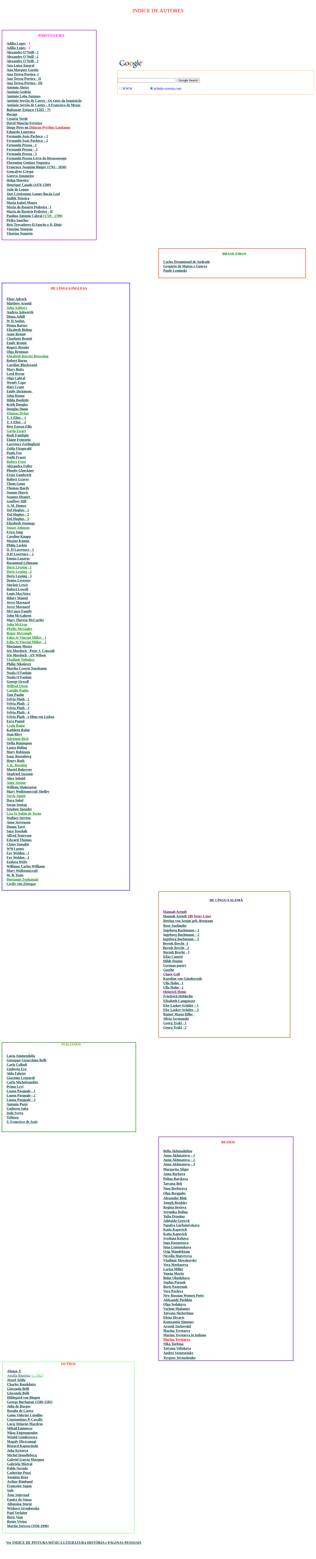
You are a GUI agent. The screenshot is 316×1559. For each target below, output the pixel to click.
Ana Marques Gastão (23, 70)
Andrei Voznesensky (178, 1353)
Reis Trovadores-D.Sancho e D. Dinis (34, 224)
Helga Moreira (18, 180)
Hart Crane (15, 387)
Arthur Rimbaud (20, 1481)
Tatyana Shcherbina (178, 1313)
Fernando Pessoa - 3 (22, 154)
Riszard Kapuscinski (22, 1446)
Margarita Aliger (176, 1169)
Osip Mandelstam (176, 1251)
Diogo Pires (16, 127)
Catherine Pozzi (19, 1473)
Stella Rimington (19, 743)
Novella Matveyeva (177, 1256)
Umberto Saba (17, 1108)
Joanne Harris (17, 492)
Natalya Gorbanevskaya (181, 1225)
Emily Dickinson (20, 391)
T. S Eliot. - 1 (16, 418)
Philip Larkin (17, 545)
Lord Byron (15, 374)
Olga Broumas (17, 352)
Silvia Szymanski (176, 1018)
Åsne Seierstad (18, 1495)
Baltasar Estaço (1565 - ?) (28, 109)
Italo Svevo (15, 1113)
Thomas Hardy (18, 488)
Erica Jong (15, 532)
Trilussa (13, 1117)
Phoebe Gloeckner (20, 470)
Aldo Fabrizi (16, 1073)
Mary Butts (15, 369)
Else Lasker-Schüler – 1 (181, 1005)
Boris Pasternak (175, 1287)
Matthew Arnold (19, 303)
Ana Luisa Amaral (20, 65)
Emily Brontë (17, 343)
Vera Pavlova (173, 1291)
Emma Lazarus (18, 558)
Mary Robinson (18, 752)
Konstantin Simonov (178, 1322)
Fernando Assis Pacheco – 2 (27, 140)
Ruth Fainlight (18, 435)
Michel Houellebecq (22, 1455)
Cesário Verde (17, 118)
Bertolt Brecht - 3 (176, 952)
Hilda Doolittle (18, 400)
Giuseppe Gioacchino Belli (26, 1060)
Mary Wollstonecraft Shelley (28, 791)
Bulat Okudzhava (176, 1278)
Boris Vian (15, 1517)
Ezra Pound (15, 721)
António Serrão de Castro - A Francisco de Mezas (44, 105)
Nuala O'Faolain (19, 673)
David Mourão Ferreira (24, 123)
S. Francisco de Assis (22, 1122)
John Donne (16, 396)
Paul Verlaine (17, 1513)
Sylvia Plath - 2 (18, 703)
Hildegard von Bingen (23, 1397)
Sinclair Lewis (17, 585)
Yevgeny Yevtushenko (179, 1358)
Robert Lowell (17, 589)
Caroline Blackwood (22, 365)
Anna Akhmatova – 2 (179, 1160)
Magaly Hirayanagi (21, 1441)
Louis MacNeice (19, 593)
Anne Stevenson (19, 822)
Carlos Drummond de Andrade (186, 262)
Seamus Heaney (19, 497)
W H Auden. (16, 321)
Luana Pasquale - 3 (21, 1100)
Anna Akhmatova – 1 (179, 1155)
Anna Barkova (174, 1174)
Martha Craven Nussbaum (27, 668)
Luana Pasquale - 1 (21, 1091)
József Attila (16, 1380)
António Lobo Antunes (24, 96)
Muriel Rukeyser (19, 769)
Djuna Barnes (17, 325)
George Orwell (18, 681)
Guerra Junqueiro (20, 176)
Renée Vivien (17, 1521)
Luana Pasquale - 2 (21, 1095)
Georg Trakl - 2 (175, 1027)
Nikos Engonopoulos (22, 1433)
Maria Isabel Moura (22, 202)
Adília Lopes (16, 43)
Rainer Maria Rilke (178, 1014)
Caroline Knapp (19, 536)
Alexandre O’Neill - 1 (23, 52)
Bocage (12, 114)
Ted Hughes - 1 (18, 510)
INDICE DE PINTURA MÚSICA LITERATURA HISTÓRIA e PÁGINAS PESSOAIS (76, 1542)
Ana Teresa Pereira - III (24, 83)
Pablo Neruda (17, 1468)
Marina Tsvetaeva (176, 1331)
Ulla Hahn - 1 (173, 983)
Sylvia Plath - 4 (19, 712)
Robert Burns (17, 360)
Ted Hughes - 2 (18, 514)
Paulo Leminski (175, 270)
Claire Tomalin (18, 844)
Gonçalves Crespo (20, 171)
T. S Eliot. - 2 (16, 422)
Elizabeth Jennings (21, 523)
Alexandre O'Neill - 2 (22, 56)
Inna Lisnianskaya (177, 1247)
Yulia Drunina (174, 1216)
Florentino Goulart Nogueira (28, 162)
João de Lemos (18, 189)
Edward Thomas (19, 840)
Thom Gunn (16, 484)
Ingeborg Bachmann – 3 (181, 939)
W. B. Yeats (15, 875)
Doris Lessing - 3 (19, 576)
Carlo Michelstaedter (22, 1082)
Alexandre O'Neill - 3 (22, 61)
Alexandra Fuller (19, 466)
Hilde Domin (173, 961)
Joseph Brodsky (175, 1203)
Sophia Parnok (174, 1282)
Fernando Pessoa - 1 (22, 145)
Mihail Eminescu (19, 1428)
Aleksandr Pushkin (177, 1300)
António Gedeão (19, 92)
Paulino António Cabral (25, 216)
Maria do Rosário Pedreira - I (29, 207)
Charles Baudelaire (21, 1384)
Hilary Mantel (17, 598)
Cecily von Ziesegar (21, 884)
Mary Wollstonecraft (22, 871)
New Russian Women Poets (183, 1295)
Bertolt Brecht (174, 943)
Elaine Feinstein (19, 440)
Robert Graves (18, 479)
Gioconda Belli (18, 1389)
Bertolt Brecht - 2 (176, 948)
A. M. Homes (16, 505)
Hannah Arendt (175, 916)
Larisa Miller (173, 1269)
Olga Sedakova (174, 1304)
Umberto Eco (17, 1069)
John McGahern (19, 615)
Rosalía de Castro (20, 1411)
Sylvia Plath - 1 (18, 699)
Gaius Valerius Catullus (25, 1415)
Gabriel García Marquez (25, 1459)
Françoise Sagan (19, 1486)
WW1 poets (15, 849)
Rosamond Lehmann (22, 563)
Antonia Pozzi (17, 1104)
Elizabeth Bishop (19, 330)
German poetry (174, 965)
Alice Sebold (16, 778)
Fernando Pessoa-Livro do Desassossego (36, 158)
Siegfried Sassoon (20, 774)
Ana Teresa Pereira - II (24, 78)
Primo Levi (15, 1086)
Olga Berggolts (174, 1193)
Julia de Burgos (19, 1406)
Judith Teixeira (18, 198)
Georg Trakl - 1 (175, 1023)
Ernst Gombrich (19, 475)
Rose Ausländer (175, 925)
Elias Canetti (173, 956)
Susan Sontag (17, 805)
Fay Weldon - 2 (18, 857)
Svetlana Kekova (176, 1238)
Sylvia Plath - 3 (18, 708)
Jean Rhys (14, 734)
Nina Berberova (175, 1188)
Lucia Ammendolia (21, 1056)
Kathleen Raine (18, 730)
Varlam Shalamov (176, 1309)
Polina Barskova (175, 1179)
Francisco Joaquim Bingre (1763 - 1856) (36, 167)
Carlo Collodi (17, 1064)
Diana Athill (16, 316)
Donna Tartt (16, 827)
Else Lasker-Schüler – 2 (181, 1010)
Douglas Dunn (17, 409)
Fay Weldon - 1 (18, 853)
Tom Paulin (15, 695)
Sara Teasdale (17, 831)
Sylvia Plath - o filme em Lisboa (30, 717)
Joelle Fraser (16, 457)
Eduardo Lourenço (21, 132)
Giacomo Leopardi (21, 1078)
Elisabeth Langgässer (179, 1001)
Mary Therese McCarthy (25, 620)
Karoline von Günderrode (182, 978)
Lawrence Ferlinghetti (23, 444)
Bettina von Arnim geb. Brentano (188, 921)
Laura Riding (17, 747)
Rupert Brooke (18, 347)
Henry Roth (15, 761)
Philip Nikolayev (19, 664)
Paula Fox (14, 453)
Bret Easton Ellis (19, 426)
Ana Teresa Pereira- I (23, 74)
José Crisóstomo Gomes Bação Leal (33, 194)
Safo (10, 1490)
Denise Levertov (19, 580)
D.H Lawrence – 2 (20, 554)
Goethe (168, 970)
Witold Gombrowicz (22, 1437)
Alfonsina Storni (19, 1504)
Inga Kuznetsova (176, 1243)
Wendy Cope (16, 382)
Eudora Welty (17, 862)
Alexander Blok (175, 1198)
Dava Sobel (15, 800)
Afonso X (14, 1371)
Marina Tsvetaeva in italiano (184, 1335)
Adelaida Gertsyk (176, 1221)
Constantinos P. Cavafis (25, 1419)
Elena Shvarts (173, 1317)
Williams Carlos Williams (26, 866)
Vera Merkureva (175, 1265)
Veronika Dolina (175, 1212)
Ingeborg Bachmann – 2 (181, 934)
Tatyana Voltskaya (177, 1348)
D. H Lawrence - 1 (20, 549)
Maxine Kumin (18, 541)
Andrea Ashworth (20, 312)
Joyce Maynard (18, 602)
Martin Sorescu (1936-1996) (28, 1526)
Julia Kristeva (17, 1450)
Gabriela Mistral (19, 1464)
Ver (8, 1542)
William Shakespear (22, 787)
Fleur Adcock (17, 299)
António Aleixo (18, 87)
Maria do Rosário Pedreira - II (30, 211)
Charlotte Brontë (19, 338)
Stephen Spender (19, 809)
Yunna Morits (173, 1273)
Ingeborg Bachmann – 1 (181, 930)
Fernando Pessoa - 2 (22, 149)
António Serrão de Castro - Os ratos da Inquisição (44, 100)
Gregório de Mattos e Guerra (185, 266)
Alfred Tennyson (19, 835)
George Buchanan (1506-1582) (29, 1402)
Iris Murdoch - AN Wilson (26, 655)
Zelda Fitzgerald (19, 448)
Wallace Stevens (19, 818)
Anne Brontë (16, 334)
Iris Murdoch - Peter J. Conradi (30, 651)
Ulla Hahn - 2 (173, 987)
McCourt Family (19, 611)
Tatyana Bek (172, 1183)
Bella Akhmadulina (177, 1151)
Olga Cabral (16, 378)
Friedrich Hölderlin (178, 996)
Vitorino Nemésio (20, 229)
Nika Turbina (173, 1344)
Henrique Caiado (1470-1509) (29, 185)
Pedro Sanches (18, 220)
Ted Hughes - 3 (18, 519)
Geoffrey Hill (16, 501)
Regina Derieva (174, 1207)
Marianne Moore (19, 646)
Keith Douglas (17, 404)
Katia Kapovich (175, 1229)
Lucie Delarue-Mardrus (25, 1424)
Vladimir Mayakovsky (180, 1260)
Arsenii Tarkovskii (177, 1326)
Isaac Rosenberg (19, 756)
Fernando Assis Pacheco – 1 (27, 136)
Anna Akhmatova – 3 (179, 1164)
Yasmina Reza (17, 1477)
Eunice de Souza (19, 1499)
